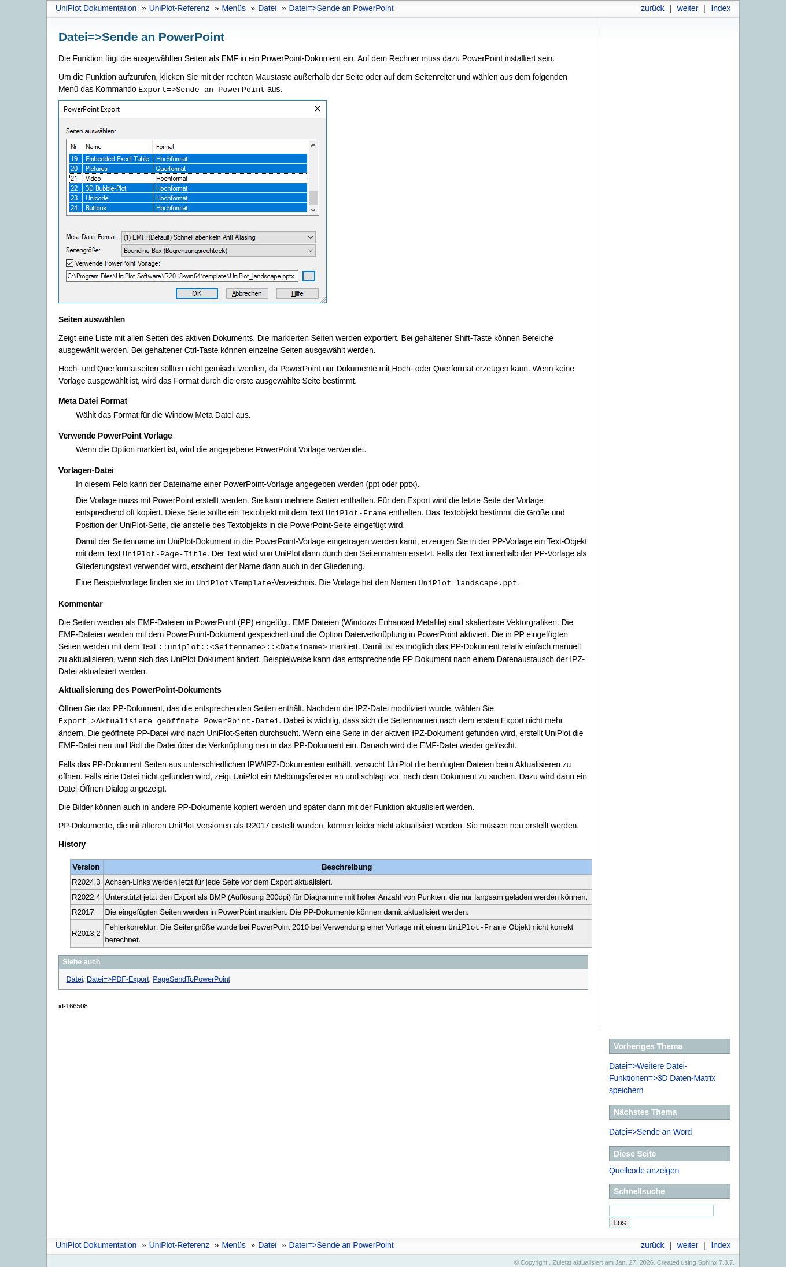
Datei (267, 8)
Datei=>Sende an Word (650, 1127)
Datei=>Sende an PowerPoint (341, 8)
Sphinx (707, 1258)
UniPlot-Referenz (179, 8)
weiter (688, 8)
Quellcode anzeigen (644, 1166)
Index (720, 8)
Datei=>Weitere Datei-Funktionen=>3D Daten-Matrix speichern (662, 1074)
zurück (652, 8)
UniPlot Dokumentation (96, 8)
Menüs (233, 8)
